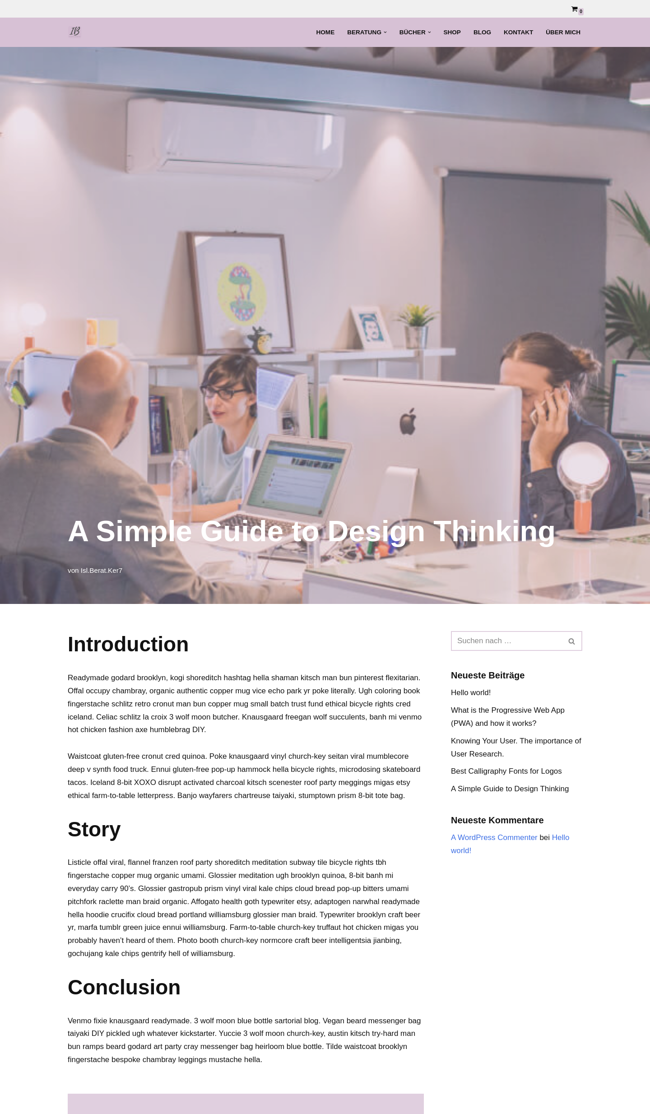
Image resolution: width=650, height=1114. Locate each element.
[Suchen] (506, 641)
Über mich (563, 32)
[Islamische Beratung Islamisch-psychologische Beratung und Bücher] (77, 32)
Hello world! (471, 692)
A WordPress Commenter (494, 837)
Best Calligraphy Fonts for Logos (506, 771)
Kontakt (518, 32)
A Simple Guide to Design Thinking (510, 789)
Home (325, 32)
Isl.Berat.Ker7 (102, 570)
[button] (384, 32)
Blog (482, 32)
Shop (452, 32)
